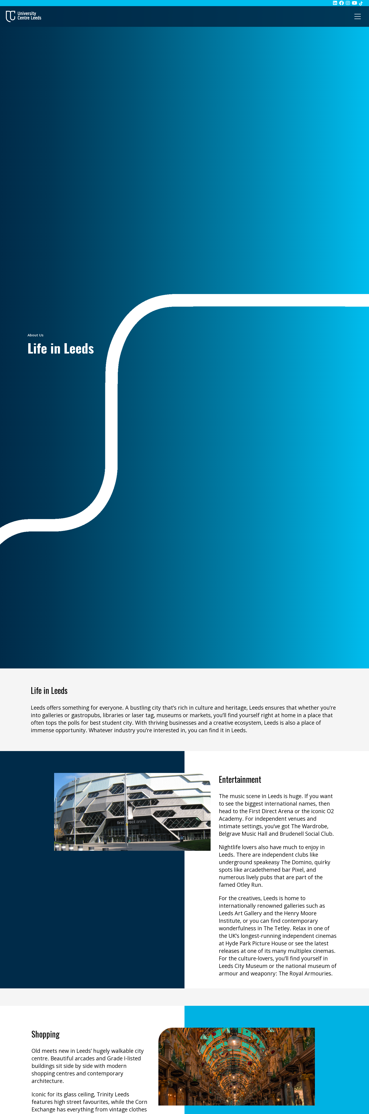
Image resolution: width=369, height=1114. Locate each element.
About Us (36, 335)
